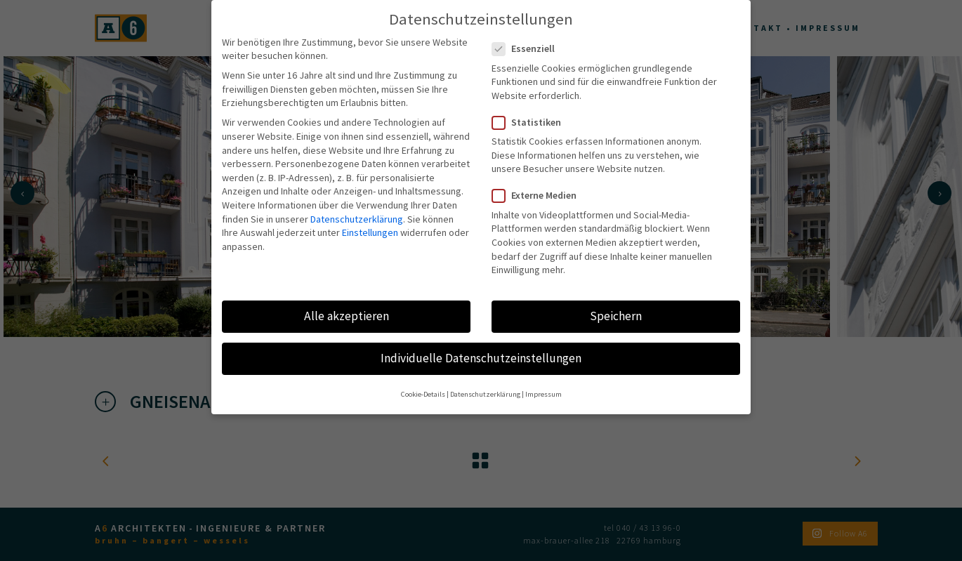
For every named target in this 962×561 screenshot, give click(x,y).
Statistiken (532, 110)
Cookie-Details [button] (423, 382)
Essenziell (529, 37)
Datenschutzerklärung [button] (485, 382)
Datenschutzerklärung (356, 206)
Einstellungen (370, 220)
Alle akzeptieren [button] (346, 304)
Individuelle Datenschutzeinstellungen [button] (481, 346)
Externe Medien (540, 183)
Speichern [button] (616, 304)
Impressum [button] (543, 382)
